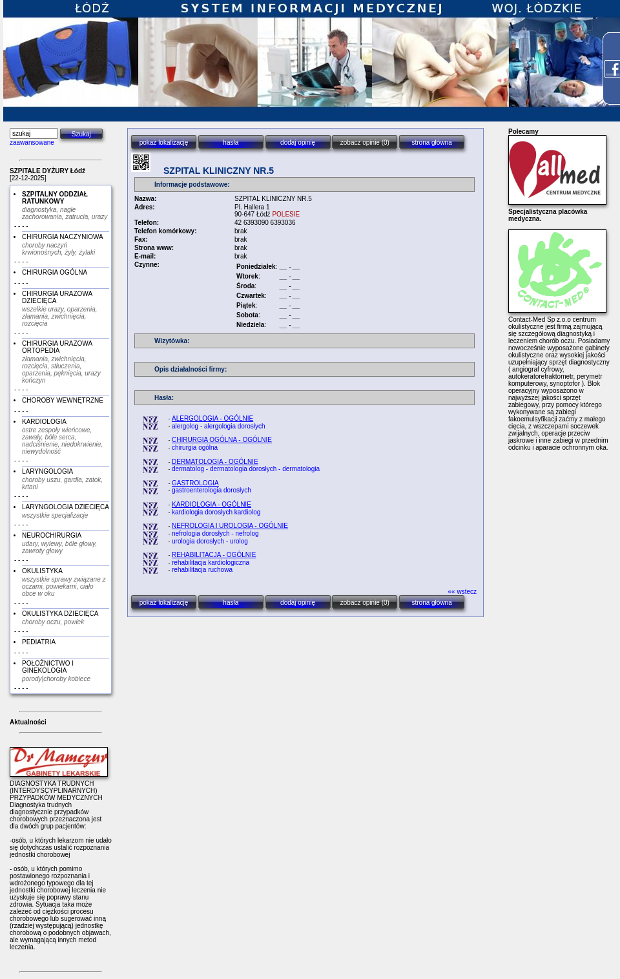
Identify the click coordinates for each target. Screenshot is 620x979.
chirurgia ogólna (195, 447)
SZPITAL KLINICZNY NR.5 (218, 170)
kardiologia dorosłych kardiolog (216, 512)
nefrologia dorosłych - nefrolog (215, 533)
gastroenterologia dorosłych (211, 490)
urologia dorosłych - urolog (210, 541)
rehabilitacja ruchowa (202, 569)
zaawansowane (32, 142)
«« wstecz (462, 591)
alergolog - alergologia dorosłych (218, 426)
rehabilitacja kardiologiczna (210, 562)
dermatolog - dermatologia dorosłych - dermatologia (246, 468)
